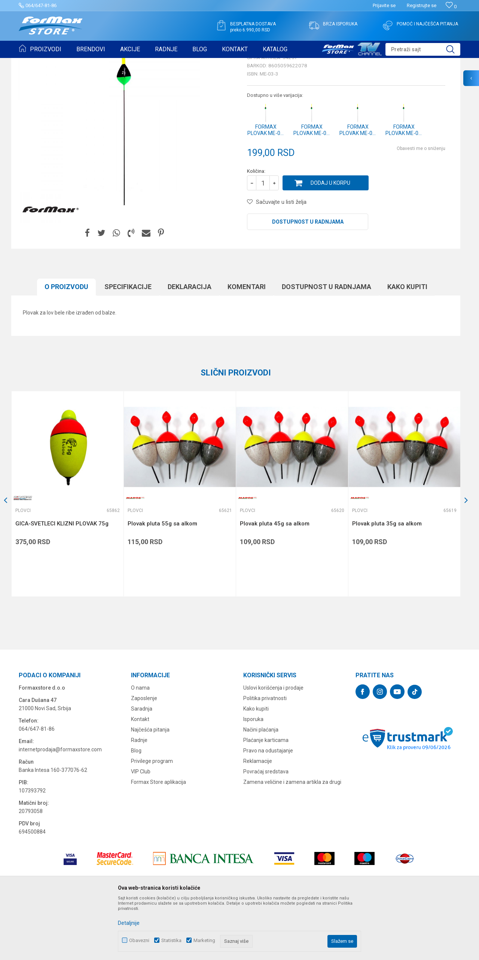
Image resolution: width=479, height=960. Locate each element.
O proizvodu (66, 345)
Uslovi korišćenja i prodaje (273, 746)
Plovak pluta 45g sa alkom (274, 581)
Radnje (139, 798)
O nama (140, 746)
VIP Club (140, 829)
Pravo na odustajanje (268, 809)
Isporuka (253, 777)
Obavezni (139, 940)
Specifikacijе (128, 345)
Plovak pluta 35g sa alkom (387, 581)
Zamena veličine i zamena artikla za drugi (292, 840)
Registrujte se (421, 5)
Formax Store (32, 62)
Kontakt (140, 777)
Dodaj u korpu (330, 241)
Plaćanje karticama (266, 798)
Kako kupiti (407, 345)
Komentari (247, 345)
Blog (136, 809)
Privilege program (152, 819)
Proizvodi (61, 62)
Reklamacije (257, 819)
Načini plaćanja (260, 788)
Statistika (171, 940)
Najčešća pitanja (150, 788)
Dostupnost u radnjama (308, 280)
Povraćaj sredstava (266, 829)
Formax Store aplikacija (158, 840)
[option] (67, 551)
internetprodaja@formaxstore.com (60, 807)
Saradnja (141, 767)
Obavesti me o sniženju (421, 206)
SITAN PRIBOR (91, 62)
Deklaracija (189, 345)
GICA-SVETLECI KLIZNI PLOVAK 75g (62, 581)
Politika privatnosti (265, 756)
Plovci (118, 62)
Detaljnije (129, 923)
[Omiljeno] (451, 6)
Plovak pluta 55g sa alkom (162, 581)
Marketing (204, 940)
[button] (422, 49)
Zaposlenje (144, 756)
